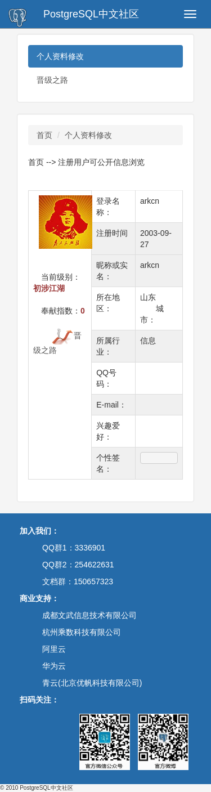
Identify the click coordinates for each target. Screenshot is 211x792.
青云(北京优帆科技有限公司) (92, 682)
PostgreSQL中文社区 (91, 14)
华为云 (54, 665)
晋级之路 (52, 79)
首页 (44, 135)
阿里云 (54, 649)
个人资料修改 (60, 56)
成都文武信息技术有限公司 (89, 615)
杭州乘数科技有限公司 (81, 632)
